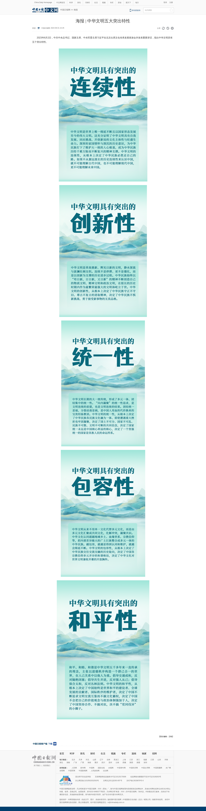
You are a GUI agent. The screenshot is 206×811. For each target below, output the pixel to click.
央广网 (168, 768)
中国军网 (71, 771)
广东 (75, 763)
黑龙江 (116, 760)
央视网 (110, 768)
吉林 (108, 760)
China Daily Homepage (43, 2)
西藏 (124, 763)
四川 (103, 763)
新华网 (83, 768)
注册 (171, 2)
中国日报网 (65, 10)
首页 (62, 753)
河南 (166, 760)
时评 (71, 3)
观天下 (128, 3)
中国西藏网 (157, 768)
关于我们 (37, 766)
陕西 (131, 763)
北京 (73, 760)
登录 (165, 2)
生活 (96, 3)
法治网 (105, 771)
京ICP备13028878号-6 (135, 781)
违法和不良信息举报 (83, 777)
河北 (87, 760)
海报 (76, 10)
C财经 (87, 3)
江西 (152, 760)
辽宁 (101, 760)
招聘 (154, 753)
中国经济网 (133, 768)
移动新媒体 (136, 10)
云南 (117, 763)
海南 (89, 763)
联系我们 (46, 766)
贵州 (110, 763)
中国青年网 (121, 768)
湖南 (68, 763)
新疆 (138, 763)
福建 (145, 760)
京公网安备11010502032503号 (87, 781)
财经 (92, 753)
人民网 (74, 768)
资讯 (79, 3)
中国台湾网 (145, 768)
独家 (144, 753)
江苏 (131, 760)
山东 (159, 760)
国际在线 (101, 768)
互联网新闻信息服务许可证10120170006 (110, 777)
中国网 (91, 768)
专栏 (111, 3)
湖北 (61, 763)
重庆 (96, 763)
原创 (119, 3)
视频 (104, 3)
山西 (94, 760)
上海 (124, 760)
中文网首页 (60, 3)
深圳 (145, 763)
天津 (80, 760)
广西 (82, 763)
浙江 (138, 760)
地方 (137, 3)
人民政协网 (95, 771)
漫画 (134, 753)
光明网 (62, 771)
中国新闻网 (83, 771)
